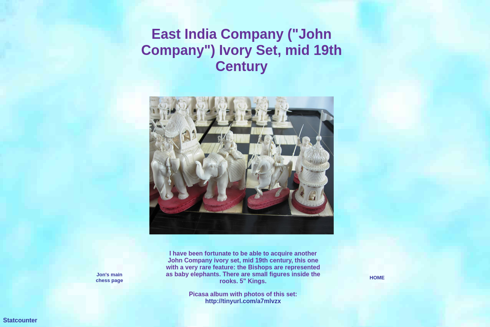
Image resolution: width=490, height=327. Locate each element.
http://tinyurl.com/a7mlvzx (243, 301)
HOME (377, 278)
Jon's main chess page (109, 277)
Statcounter (20, 320)
